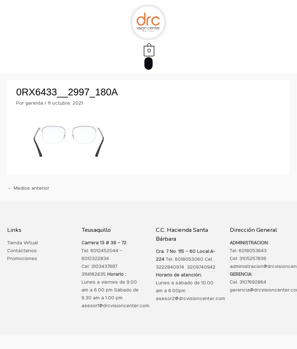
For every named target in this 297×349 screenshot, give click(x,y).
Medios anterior (28, 188)
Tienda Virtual (22, 242)
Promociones (22, 258)
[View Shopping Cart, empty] (148, 50)
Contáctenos (22, 250)
